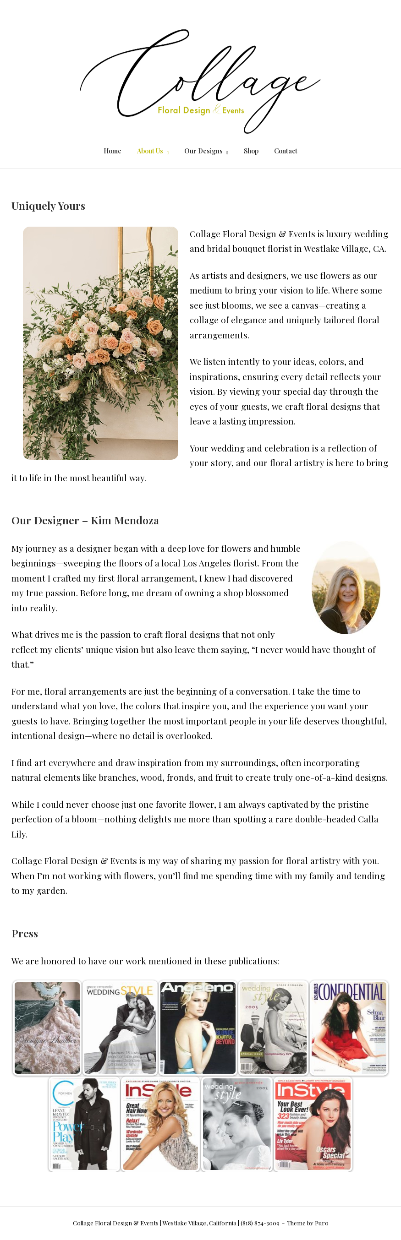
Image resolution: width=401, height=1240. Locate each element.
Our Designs (203, 151)
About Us (150, 151)
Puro (322, 1223)
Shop (251, 151)
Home (112, 151)
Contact (285, 151)
